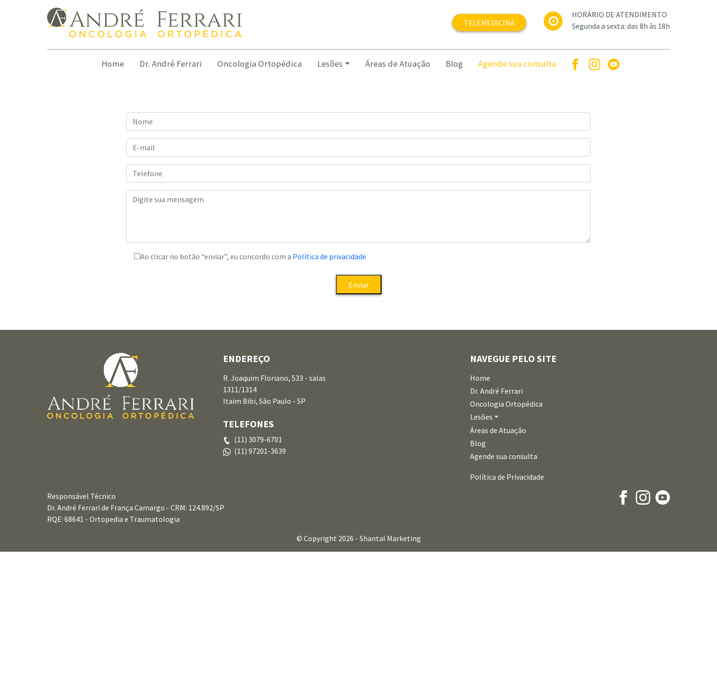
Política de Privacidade (507, 614)
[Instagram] (594, 64)
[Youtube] (613, 64)
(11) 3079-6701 (258, 576)
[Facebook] (575, 64)
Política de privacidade (328, 394)
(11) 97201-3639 (260, 588)
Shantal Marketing (390, 675)
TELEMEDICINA (489, 22)
